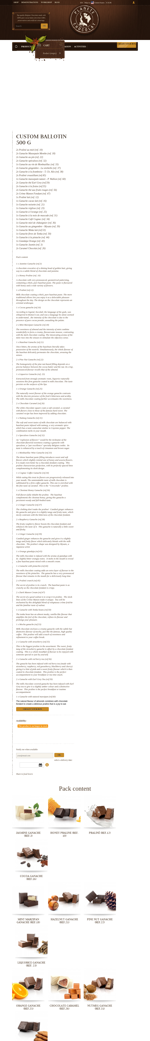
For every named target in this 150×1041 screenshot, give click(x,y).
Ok (131, 725)
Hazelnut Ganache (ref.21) (104, 276)
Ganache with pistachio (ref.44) (106, 528)
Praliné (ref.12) (99, 219)
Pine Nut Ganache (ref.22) (104, 294)
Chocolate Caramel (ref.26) (104, 346)
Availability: (93, 700)
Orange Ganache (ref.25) (103, 328)
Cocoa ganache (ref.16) (102, 236)
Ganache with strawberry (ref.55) (107, 612)
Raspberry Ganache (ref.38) (104, 479)
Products (26, 41)
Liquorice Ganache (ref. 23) (104, 311)
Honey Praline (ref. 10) (102, 201)
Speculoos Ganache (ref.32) (104, 383)
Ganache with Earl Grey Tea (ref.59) (108, 655)
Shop (16, 2)
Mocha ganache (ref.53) (103, 592)
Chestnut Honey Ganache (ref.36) (107, 447)
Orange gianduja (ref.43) (103, 511)
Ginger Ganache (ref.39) (103, 493)
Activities (80, 41)
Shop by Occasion (61, 41)
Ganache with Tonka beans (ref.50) (107, 577)
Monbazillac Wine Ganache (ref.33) (108, 404)
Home (14, 48)
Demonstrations (29, 2)
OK (44, 26)
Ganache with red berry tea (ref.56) (108, 632)
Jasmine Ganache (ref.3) (103, 187)
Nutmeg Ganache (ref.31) (103, 363)
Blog (57, 2)
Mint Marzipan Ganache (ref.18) (106, 256)
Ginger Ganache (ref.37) (103, 461)
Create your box (126, 38)
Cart (125, 17)
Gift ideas (41, 41)
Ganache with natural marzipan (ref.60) (110, 672)
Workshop (46, 2)
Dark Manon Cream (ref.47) (104, 557)
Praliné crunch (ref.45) (102, 545)
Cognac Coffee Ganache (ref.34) (106, 426)
